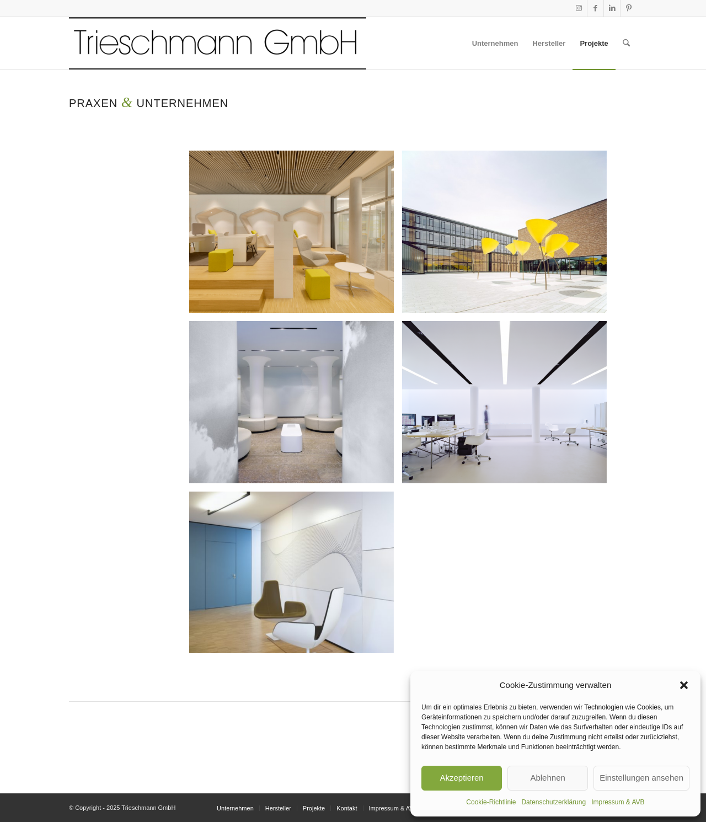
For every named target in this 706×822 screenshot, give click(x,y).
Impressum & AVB (617, 802)
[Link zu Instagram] (579, 8)
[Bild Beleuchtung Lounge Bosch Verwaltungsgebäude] (295, 236)
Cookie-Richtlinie (491, 802)
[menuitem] (495, 43)
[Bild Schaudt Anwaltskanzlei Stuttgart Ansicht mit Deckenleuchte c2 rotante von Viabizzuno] (295, 577)
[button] (683, 685)
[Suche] (626, 43)
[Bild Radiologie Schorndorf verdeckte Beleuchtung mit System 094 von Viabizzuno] (295, 406)
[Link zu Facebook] (595, 8)
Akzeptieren (461, 777)
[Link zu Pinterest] (629, 8)
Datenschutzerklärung (553, 802)
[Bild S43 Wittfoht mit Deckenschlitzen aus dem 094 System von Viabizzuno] (508, 406)
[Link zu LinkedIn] (612, 8)
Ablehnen (547, 777)
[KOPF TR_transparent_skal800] (217, 43)
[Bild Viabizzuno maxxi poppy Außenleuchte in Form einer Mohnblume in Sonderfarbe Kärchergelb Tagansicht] (508, 236)
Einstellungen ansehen (641, 777)
